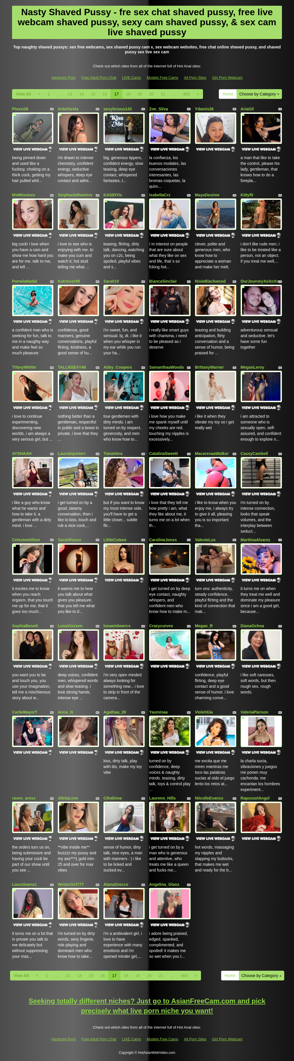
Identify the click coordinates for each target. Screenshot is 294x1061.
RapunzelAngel (255, 798)
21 (163, 94)
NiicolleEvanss (209, 798)
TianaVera (112, 453)
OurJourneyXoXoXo (260, 281)
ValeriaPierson (254, 712)
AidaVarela (68, 109)
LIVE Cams (131, 77)
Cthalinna (112, 798)
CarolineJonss (163, 540)
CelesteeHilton (26, 540)
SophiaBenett (25, 626)
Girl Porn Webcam (227, 77)
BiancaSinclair (163, 281)
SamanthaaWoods (166, 367)
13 (70, 94)
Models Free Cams (162, 77)
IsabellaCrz (159, 195)
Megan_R (204, 626)
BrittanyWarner (209, 367)
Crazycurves (161, 626)
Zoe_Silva (158, 109)
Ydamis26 (204, 109)
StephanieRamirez (75, 195)
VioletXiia (204, 712)
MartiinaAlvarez (255, 540)
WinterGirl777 (71, 884)
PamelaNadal (24, 281)
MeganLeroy (252, 367)
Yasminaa (158, 712)
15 (93, 94)
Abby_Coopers (117, 367)
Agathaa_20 (114, 712)
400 (186, 94)
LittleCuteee (114, 540)
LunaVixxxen (70, 626)
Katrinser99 (69, 281)
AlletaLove (68, 798)
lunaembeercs (116, 626)
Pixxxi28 (20, 109)
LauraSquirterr (72, 453)
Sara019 (111, 281)
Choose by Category (259, 94)
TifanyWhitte (24, 367)
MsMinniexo (23, 195)
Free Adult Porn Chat (99, 77)
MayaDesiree (207, 195)
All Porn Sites (195, 77)
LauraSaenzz (24, 884)
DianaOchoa (252, 626)
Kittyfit (247, 195)
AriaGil (247, 109)
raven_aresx (24, 798)
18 (128, 94)
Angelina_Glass (164, 884)
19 (140, 94)
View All (23, 94)
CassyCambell (254, 453)
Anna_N (65, 712)
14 (81, 94)
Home (228, 94)
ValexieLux (205, 540)
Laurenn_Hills (162, 798)
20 (151, 94)
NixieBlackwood (210, 281)
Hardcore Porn (63, 77)
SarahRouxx (69, 540)
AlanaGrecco (115, 884)
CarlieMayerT (24, 712)
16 (104, 94)
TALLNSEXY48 (72, 367)
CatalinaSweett (163, 453)
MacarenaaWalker (212, 453)
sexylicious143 (117, 109)
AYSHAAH (22, 453)
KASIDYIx (112, 195)
